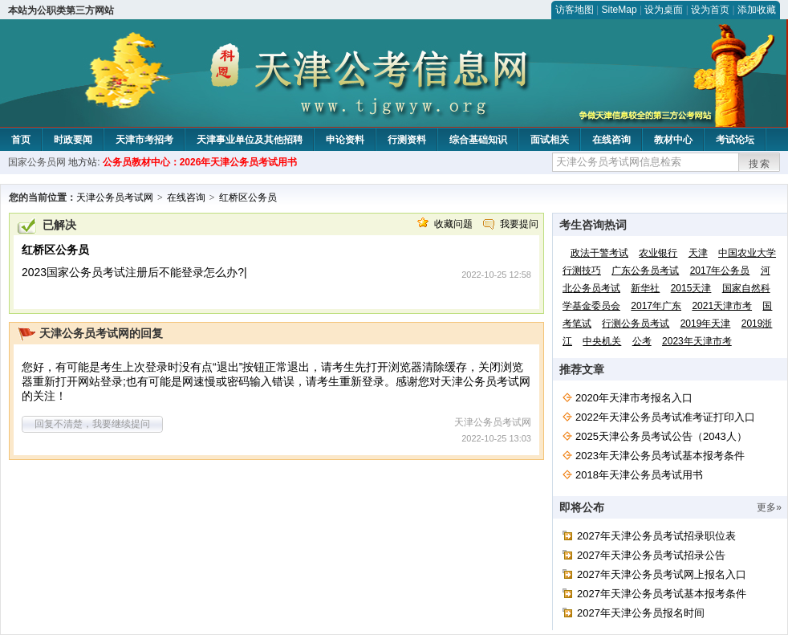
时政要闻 (73, 139)
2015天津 (691, 288)
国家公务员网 (37, 162)
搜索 (760, 163)
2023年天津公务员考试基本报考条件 (660, 456)
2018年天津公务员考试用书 (639, 475)
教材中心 (673, 139)
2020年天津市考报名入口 (634, 398)
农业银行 (658, 252)
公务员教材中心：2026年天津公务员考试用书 (200, 162)
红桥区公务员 (248, 197)
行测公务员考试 (635, 323)
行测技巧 (582, 270)
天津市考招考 (144, 139)
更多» (769, 507)
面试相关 (549, 139)
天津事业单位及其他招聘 (250, 139)
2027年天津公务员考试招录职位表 (656, 536)
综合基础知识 (478, 139)
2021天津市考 (722, 305)
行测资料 (407, 139)
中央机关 (602, 341)
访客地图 (574, 9)
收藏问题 (453, 224)
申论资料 (345, 139)
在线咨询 (611, 139)
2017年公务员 (720, 270)
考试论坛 (735, 139)
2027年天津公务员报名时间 (641, 613)
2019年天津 (705, 323)
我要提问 (519, 224)
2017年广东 (656, 305)
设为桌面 (663, 9)
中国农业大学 (747, 252)
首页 (20, 139)
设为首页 (710, 9)
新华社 (645, 288)
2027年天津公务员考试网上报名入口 (661, 574)
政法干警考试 (599, 252)
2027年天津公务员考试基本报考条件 (661, 594)
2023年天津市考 (697, 341)
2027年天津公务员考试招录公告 (651, 555)
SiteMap (619, 9)
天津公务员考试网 (114, 197)
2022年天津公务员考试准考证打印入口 (665, 417)
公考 (642, 341)
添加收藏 (756, 9)
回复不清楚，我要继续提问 (92, 423)
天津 (698, 252)
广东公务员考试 (645, 270)
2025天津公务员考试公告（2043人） (661, 436)
